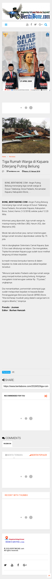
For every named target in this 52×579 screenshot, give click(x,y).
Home (4, 156)
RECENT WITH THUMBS (16, 495)
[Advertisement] (26, 341)
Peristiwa (12, 156)
